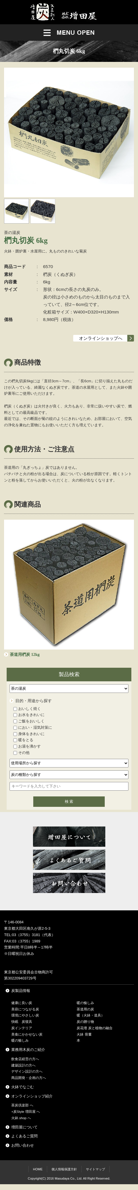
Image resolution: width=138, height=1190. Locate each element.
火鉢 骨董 (84, 1034)
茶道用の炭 (85, 1009)
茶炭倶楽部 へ (22, 1105)
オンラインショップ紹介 (32, 1096)
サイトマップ (95, 1169)
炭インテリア (21, 1028)
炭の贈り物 (85, 1021)
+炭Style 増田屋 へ (25, 1111)
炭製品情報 (20, 990)
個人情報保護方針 (64, 1169)
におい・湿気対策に (32, 727)
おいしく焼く (27, 708)
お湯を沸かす (27, 746)
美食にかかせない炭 (27, 1034)
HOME (38, 1169)
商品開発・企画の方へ (28, 1078)
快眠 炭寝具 (21, 1021)
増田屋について (24, 1127)
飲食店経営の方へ (25, 1059)
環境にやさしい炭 (25, 1015)
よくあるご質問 (24, 1136)
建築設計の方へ (23, 1065)
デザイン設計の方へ (27, 1071)
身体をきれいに (29, 734)
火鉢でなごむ (22, 1087)
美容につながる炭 (25, 1009)
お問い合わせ (22, 1145)
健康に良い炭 (21, 1003)
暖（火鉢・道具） (90, 1015)
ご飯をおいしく (29, 721)
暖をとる (23, 740)
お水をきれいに (29, 715)
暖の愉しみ (20, 1040)
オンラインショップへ (100, 338)
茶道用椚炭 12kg (24, 654)
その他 (21, 752)
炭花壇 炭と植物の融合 (94, 1028)
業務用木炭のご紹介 (28, 1049)
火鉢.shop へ (21, 1118)
